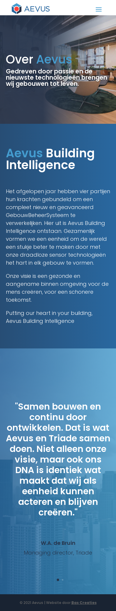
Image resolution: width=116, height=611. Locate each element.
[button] (58, 580)
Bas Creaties (84, 602)
